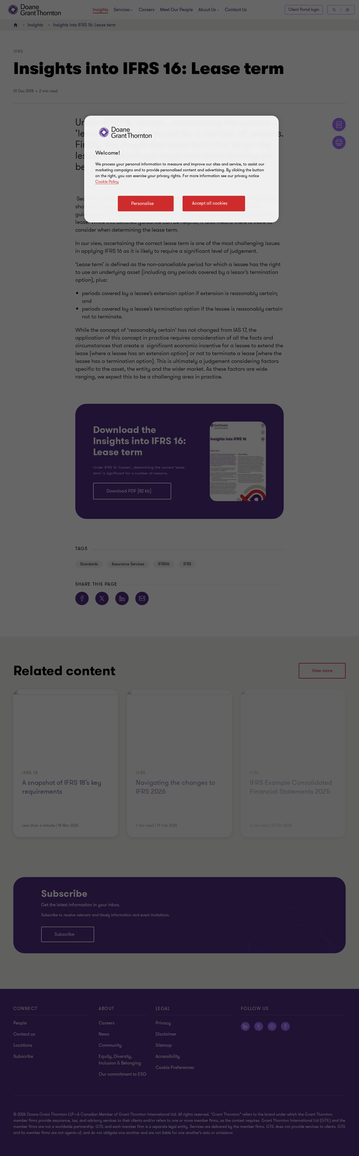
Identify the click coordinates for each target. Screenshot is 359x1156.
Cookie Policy (107, 181)
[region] (181, 169)
